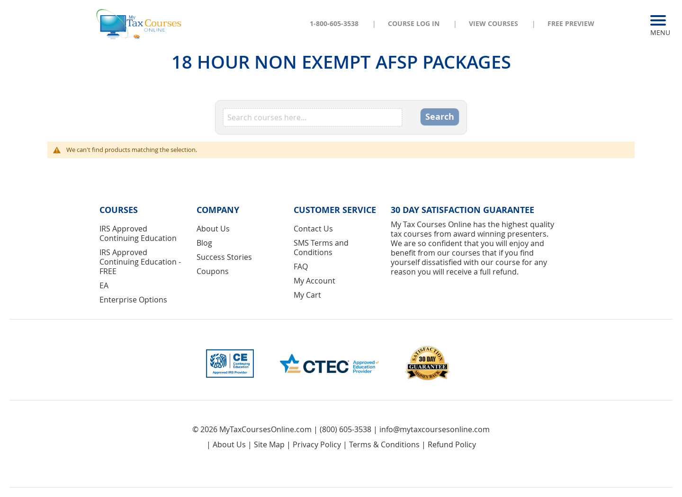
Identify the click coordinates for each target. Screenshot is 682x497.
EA (103, 285)
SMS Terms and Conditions (321, 247)
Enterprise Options (133, 299)
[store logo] (139, 23)
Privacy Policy (317, 444)
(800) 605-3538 (345, 429)
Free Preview (570, 23)
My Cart (307, 295)
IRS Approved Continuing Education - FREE (140, 261)
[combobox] (313, 117)
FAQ (301, 266)
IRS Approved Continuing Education (138, 233)
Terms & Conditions (384, 444)
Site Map (269, 444)
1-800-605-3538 (334, 23)
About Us (213, 228)
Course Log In (414, 23)
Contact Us (313, 228)
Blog (204, 243)
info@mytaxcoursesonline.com (434, 429)
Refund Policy (452, 444)
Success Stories (224, 257)
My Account (314, 280)
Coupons (213, 271)
